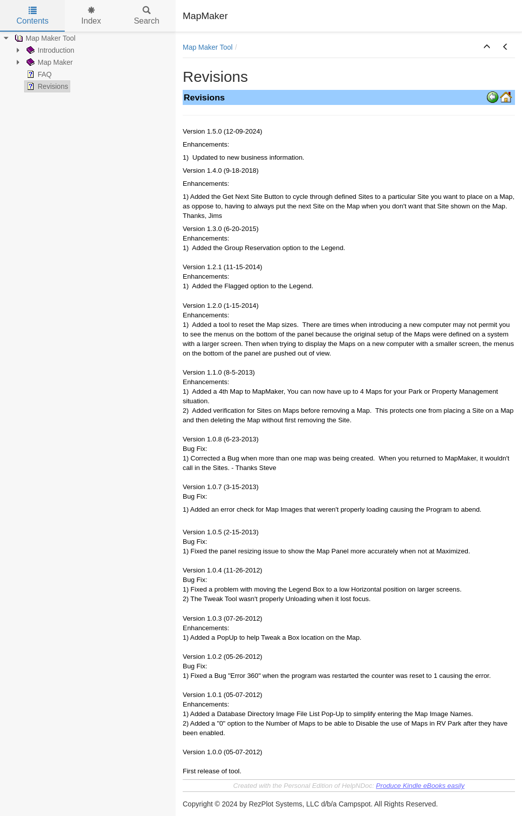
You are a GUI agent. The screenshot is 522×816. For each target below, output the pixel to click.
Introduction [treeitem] (49, 50)
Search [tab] (147, 16)
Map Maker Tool (207, 47)
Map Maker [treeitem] (49, 62)
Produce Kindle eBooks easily (420, 785)
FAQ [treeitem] (38, 74)
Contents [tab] (33, 16)
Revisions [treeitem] (46, 86)
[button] (486, 47)
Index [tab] (91, 16)
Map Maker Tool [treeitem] (44, 38)
